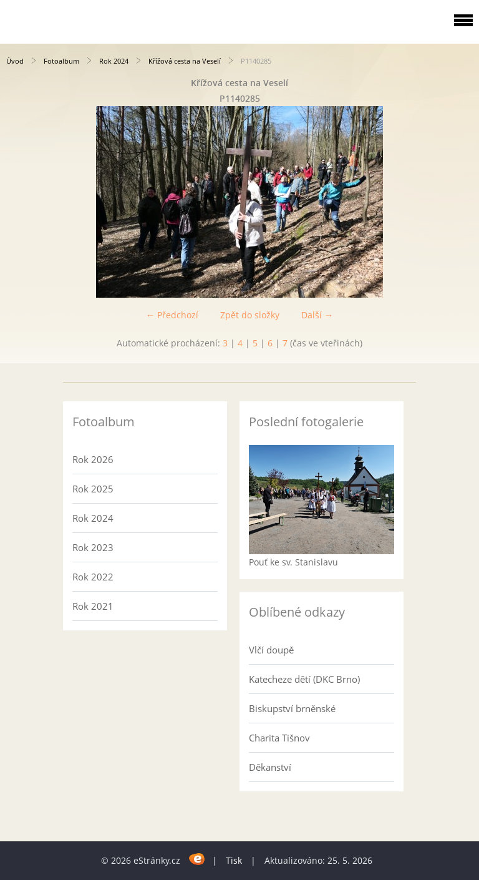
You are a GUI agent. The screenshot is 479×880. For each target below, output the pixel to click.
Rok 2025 (93, 488)
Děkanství (270, 767)
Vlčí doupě (271, 649)
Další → (317, 315)
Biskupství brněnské (292, 708)
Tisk (234, 860)
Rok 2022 (93, 576)
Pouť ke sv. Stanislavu (293, 562)
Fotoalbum (61, 61)
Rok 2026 (93, 459)
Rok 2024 (113, 61)
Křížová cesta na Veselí (184, 61)
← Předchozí (172, 315)
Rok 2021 (93, 606)
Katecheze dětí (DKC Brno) (304, 679)
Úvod (15, 61)
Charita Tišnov (279, 737)
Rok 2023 (93, 547)
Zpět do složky (249, 315)
